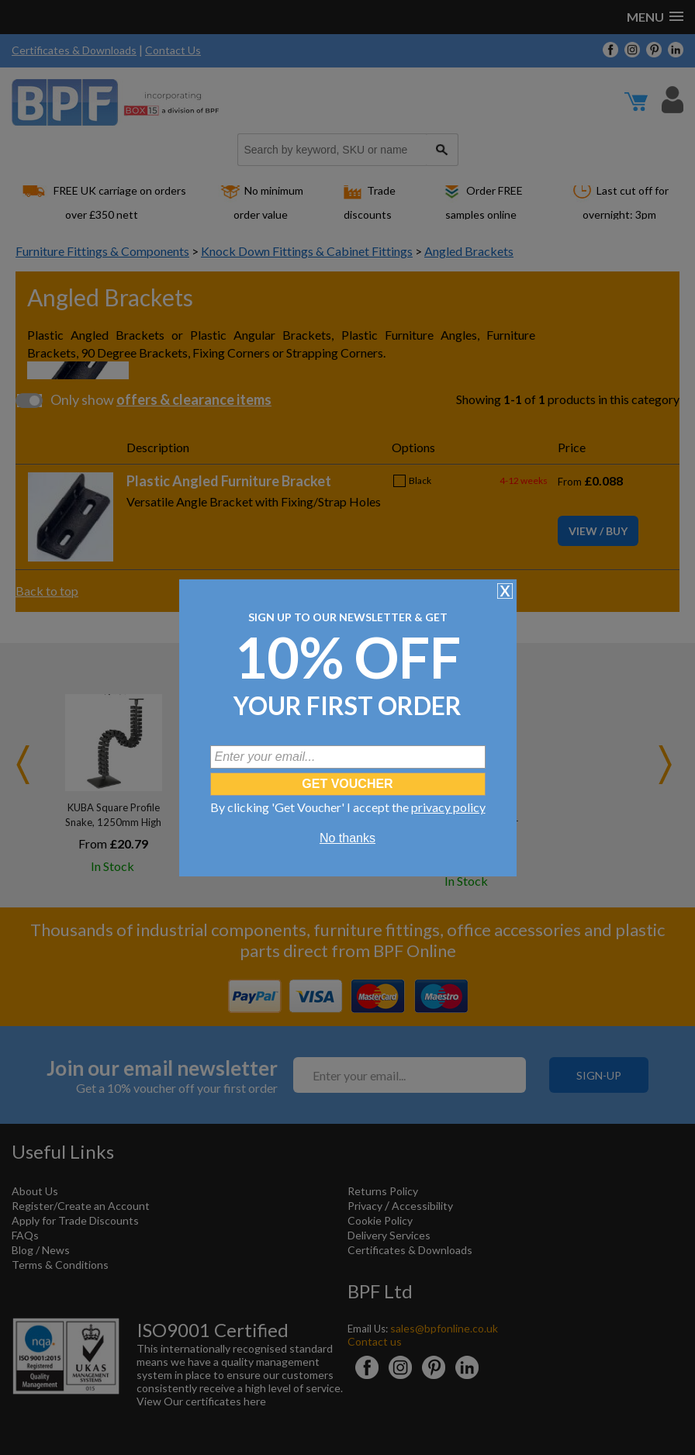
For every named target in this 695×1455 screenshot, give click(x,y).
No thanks (347, 838)
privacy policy (448, 807)
